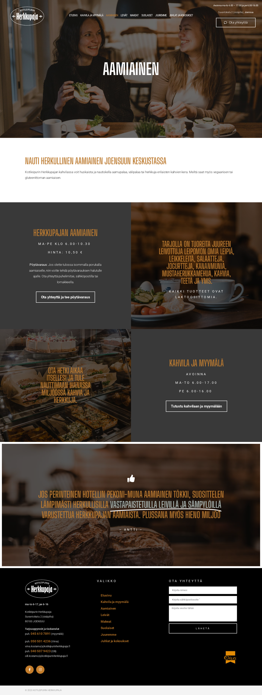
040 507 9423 (41, 651)
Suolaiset (147, 15)
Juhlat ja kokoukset (181, 15)
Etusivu (73, 15)
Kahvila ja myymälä (92, 15)
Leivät (124, 15)
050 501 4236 (41, 641)
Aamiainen (112, 15)
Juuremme (161, 15)
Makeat (134, 15)
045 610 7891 (41, 634)
